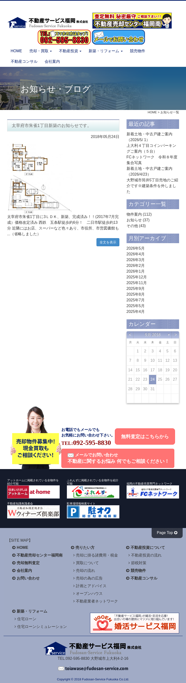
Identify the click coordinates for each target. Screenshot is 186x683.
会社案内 (52, 61)
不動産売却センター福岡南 (40, 555)
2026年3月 (136, 260)
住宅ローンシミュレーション (42, 627)
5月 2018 (152, 335)
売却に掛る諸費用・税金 (97, 555)
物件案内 (134, 214)
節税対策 (138, 563)
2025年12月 (137, 277)
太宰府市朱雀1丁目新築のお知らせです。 (51, 125)
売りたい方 (85, 547)
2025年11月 (137, 283)
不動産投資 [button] (70, 51)
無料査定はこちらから (145, 436)
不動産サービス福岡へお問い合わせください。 (93, 668)
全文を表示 (108, 242)
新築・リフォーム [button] (105, 51)
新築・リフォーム (32, 611)
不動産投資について (148, 547)
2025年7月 (136, 300)
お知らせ (134, 220)
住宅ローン (26, 619)
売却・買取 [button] (40, 51)
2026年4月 (136, 254)
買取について (87, 563)
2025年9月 (136, 289)
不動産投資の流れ (146, 555)
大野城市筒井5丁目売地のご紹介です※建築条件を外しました (152, 186)
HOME (16, 51)
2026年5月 (136, 248)
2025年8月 (136, 294)
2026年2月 (136, 266)
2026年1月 (136, 271)
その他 (132, 226)
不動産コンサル (24, 61)
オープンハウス (89, 593)
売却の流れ (85, 570)
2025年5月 (136, 306)
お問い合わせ (28, 578)
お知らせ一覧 (169, 112)
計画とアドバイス (91, 586)
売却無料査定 (28, 563)
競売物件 (137, 51)
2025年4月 (136, 312)
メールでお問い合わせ (118, 458)
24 (152, 379)
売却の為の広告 (89, 578)
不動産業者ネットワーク (97, 601)
